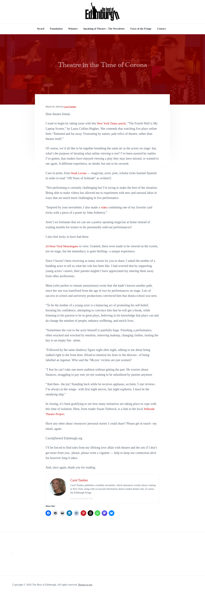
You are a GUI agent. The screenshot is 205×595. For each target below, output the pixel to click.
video (104, 208)
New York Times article (112, 124)
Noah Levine (79, 174)
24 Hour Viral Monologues (62, 247)
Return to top (85, 585)
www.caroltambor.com (81, 499)
